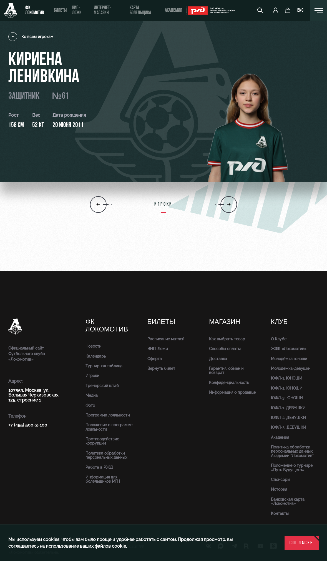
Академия (173, 10)
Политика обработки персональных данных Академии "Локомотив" (292, 451)
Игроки (92, 375)
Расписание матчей (165, 339)
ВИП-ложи (76, 10)
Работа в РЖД (99, 467)
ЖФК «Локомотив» (288, 348)
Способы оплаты (225, 348)
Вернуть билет (161, 368)
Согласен (302, 543)
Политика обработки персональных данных (106, 455)
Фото (90, 405)
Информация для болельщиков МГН (102, 479)
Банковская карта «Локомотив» (288, 501)
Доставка (218, 358)
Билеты (60, 10)
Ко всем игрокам (30, 36)
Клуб (279, 322)
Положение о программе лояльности (108, 427)
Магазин (224, 322)
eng (300, 10)
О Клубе (278, 339)
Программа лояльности (107, 415)
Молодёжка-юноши (289, 358)
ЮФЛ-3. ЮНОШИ (287, 398)
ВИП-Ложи (157, 348)
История (279, 489)
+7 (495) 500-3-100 (27, 425)
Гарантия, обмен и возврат (226, 370)
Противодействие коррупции (102, 441)
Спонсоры (280, 479)
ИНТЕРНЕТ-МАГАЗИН (102, 10)
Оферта (154, 358)
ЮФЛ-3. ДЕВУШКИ (288, 427)
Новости (93, 346)
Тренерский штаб (102, 385)
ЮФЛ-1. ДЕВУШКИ (288, 408)
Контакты (280, 513)
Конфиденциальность (229, 382)
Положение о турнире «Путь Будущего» (292, 467)
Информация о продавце (232, 392)
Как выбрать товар (227, 339)
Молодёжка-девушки (290, 368)
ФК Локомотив (34, 10)
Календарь (95, 356)
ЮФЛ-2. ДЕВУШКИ (288, 417)
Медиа (91, 395)
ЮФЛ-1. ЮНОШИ (286, 378)
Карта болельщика (140, 10)
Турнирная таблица (103, 366)
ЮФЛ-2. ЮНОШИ (287, 388)
